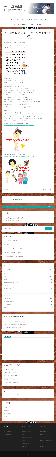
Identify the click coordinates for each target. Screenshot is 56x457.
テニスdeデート (8, 394)
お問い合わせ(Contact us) (20, 24)
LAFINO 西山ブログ (44, 431)
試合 (5, 276)
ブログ (5, 279)
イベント (6, 273)
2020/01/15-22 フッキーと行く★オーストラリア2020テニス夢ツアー (20, 321)
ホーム (12, 19)
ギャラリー (43, 19)
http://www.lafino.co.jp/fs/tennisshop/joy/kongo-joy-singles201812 (19, 156)
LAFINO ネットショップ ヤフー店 (27, 445)
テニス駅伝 (16, 394)
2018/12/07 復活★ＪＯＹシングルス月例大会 (28, 34)
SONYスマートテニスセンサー (11, 282)
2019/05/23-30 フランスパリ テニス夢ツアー (14, 207)
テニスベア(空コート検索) (10, 372)
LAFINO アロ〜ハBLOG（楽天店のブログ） (45, 436)
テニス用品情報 (7, 298)
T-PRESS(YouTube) (8, 369)
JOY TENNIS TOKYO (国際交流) (11, 382)
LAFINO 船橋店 (7, 434)
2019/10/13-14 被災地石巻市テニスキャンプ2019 (15, 324)
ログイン (6, 407)
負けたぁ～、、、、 (8, 244)
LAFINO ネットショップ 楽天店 (27, 439)
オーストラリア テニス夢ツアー (11, 288)
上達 (5, 307)
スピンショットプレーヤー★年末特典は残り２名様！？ (16, 256)
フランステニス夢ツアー (9, 301)
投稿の (6, 410)
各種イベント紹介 (32, 19)
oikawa (24, 38)
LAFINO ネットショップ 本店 (27, 433)
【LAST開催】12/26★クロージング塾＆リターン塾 (15, 248)
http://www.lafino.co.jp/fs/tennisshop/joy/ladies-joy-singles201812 (19, 125)
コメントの (7, 413)
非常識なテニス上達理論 (9, 379)
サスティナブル (7, 295)
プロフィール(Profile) (36, 24)
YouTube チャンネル (45, 446)
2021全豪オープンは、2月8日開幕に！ (13, 252)
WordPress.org (7, 416)
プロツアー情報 (7, 304)
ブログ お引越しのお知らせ (10, 240)
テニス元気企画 (23, 454)
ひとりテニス (7, 285)
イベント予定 (20, 19)
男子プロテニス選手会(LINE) (10, 375)
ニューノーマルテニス (17, 220)
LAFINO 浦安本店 (8, 431)
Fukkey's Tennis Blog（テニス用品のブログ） (46, 442)
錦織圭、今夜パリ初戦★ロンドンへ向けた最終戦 (41, 207)
